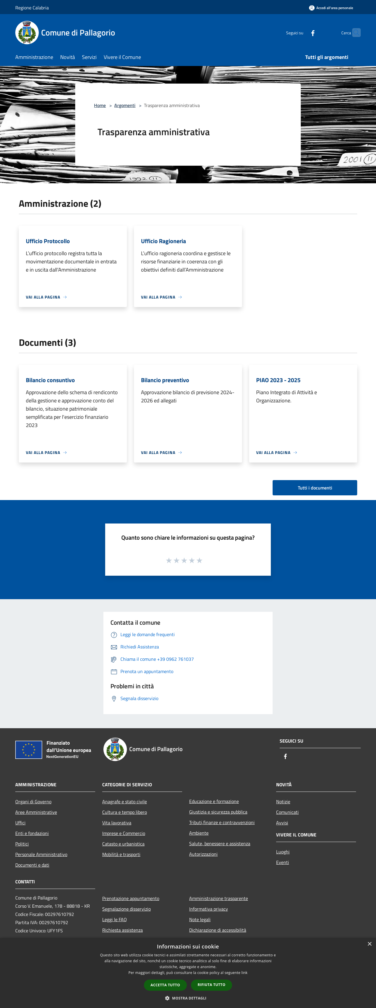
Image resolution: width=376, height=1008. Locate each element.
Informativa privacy (208, 908)
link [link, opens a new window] (244, 972)
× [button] (369, 944)
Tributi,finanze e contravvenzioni (222, 822)
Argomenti (124, 105)
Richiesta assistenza (122, 930)
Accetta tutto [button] (165, 984)
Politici (22, 843)
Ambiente (199, 832)
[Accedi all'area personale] (331, 8)
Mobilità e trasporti (121, 854)
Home (100, 105)
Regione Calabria (32, 7)
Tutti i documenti (315, 487)
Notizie (283, 801)
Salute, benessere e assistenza (219, 843)
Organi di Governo (33, 801)
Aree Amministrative (36, 812)
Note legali (200, 919)
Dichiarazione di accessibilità (217, 930)
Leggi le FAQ (114, 919)
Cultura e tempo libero (124, 812)
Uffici (20, 822)
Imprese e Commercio (123, 833)
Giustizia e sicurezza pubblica (218, 811)
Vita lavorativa (116, 822)
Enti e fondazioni (32, 833)
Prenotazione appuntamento (130, 898)
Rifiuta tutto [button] (212, 984)
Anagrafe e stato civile (124, 801)
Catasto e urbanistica (123, 843)
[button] (188, 998)
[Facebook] (301, 32)
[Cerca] (354, 33)
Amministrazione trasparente (218, 898)
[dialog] (188, 973)
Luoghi (283, 851)
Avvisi (282, 822)
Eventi (282, 862)
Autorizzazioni (203, 854)
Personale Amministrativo (41, 854)
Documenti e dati (32, 864)
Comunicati (287, 812)
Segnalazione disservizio (126, 908)
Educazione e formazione (214, 801)
